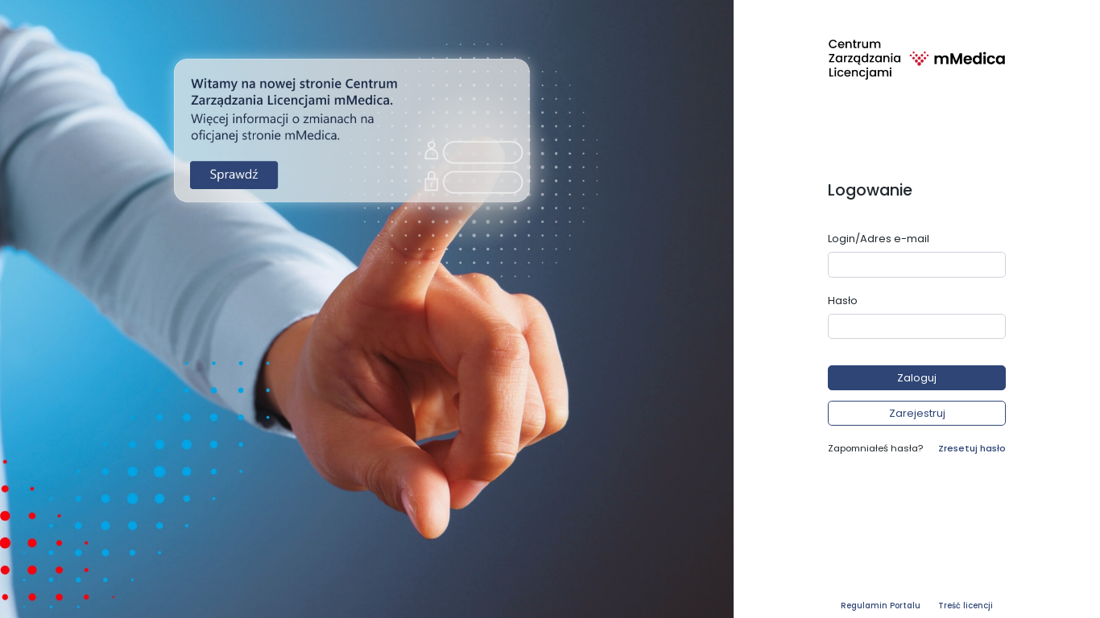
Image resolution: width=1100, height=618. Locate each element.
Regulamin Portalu (880, 605)
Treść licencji (965, 605)
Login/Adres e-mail (878, 238)
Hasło (843, 300)
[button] (917, 377)
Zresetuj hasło (972, 448)
